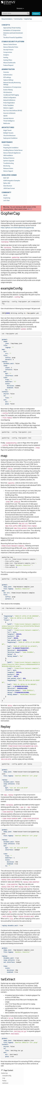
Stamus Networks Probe (10, 47)
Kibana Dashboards (9, 62)
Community (18, 19)
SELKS (5, 195)
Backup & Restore (8, 158)
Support (36, 14)
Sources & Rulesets (9, 113)
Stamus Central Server (10, 44)
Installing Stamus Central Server (13, 150)
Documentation (7, 19)
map (3, 1078)
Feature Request (8, 65)
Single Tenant (7, 130)
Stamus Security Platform (13, 41)
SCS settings (7, 77)
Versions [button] (20, 8)
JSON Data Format (9, 188)
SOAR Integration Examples (11, 180)
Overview (6, 72)
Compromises (7, 52)
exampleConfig (6, 1075)
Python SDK (6, 183)
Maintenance (7, 142)
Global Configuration (9, 97)
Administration (8, 69)
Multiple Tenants (8, 133)
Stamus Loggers (8, 108)
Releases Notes (8, 168)
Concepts (6, 25)
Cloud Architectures (9, 135)
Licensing (6, 145)
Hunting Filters (7, 60)
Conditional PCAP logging (11, 95)
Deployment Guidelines (10, 138)
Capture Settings (8, 80)
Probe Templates (8, 105)
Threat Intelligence (9, 121)
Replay (4, 1080)
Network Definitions (9, 100)
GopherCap (6, 198)
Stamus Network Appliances (12, 153)
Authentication (7, 75)
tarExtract (5, 1083)
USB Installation (8, 155)
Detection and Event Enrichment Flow (13, 34)
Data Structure (7, 186)
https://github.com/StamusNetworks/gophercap (17, 227)
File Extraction (7, 92)
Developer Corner (9, 175)
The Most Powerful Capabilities (12, 37)
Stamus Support (8, 171)
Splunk (5, 116)
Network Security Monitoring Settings (12, 83)
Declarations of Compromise (12, 87)
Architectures (8, 127)
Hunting (5, 57)
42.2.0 (29, 209)
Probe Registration (9, 103)
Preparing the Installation (10, 147)
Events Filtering (8, 90)
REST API (6, 178)
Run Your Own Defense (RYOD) (12, 110)
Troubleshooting (8, 163)
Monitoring (6, 166)
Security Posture (8, 49)
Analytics (6, 55)
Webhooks (6, 123)
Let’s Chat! (6, 200)
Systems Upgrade (8, 160)
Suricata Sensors (8, 118)
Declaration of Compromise (11, 30)
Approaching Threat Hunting (11, 28)
